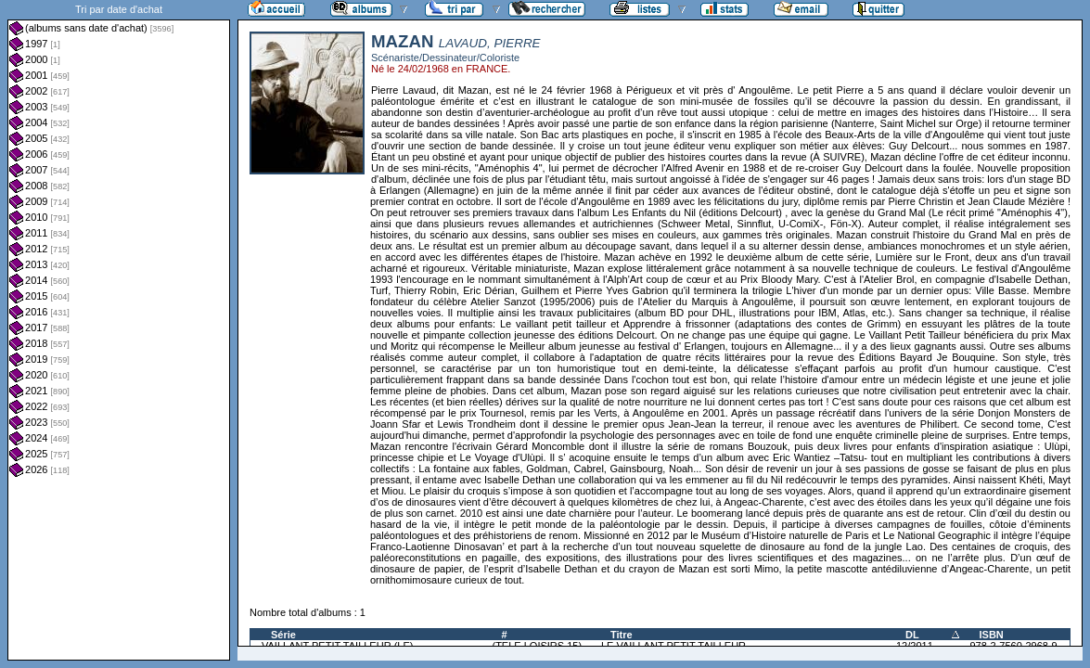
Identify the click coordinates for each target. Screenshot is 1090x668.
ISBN (992, 634)
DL (912, 634)
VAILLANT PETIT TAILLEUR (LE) (337, 645)
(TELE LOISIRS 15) (537, 645)
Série (283, 634)
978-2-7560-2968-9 (1014, 645)
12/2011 (914, 645)
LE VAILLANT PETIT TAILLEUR (673, 645)
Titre (621, 634)
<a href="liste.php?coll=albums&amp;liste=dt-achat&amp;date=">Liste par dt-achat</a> (118, 330)
